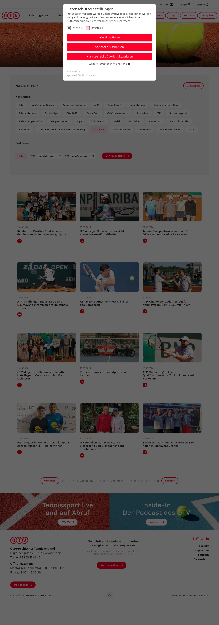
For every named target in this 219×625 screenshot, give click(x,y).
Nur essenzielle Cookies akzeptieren (109, 56)
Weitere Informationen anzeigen (109, 64)
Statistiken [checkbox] (97, 28)
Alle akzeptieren (109, 37)
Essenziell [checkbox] (77, 28)
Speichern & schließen (109, 47)
